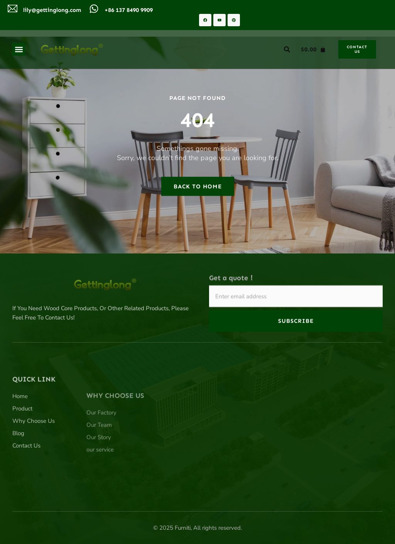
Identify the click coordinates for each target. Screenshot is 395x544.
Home (20, 425)
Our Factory (101, 444)
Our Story (98, 469)
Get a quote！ (232, 283)
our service (100, 481)
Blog (18, 462)
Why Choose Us (33, 450)
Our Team (99, 457)
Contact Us (26, 474)
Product (22, 437)
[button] (18, 49)
